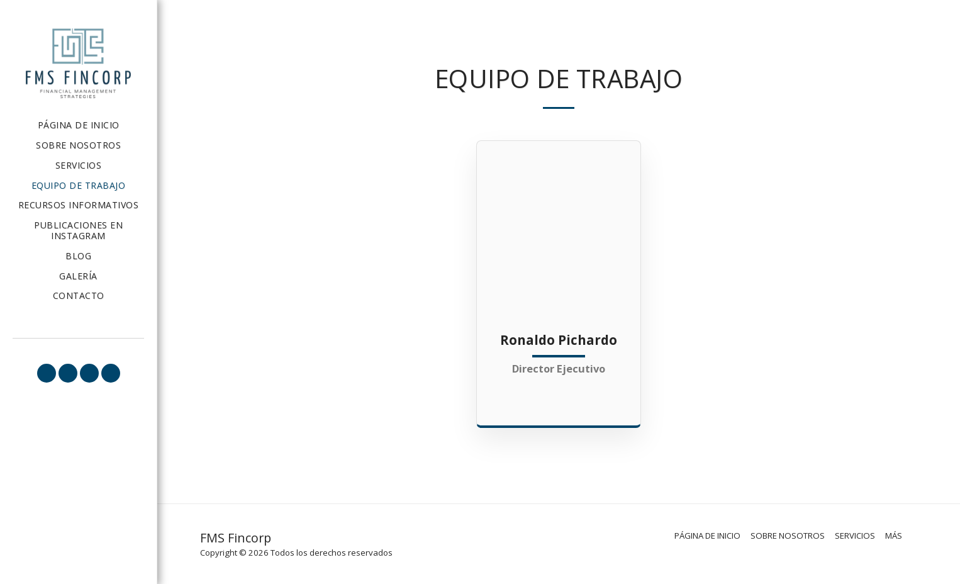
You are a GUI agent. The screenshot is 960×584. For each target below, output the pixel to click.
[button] (46, 373)
